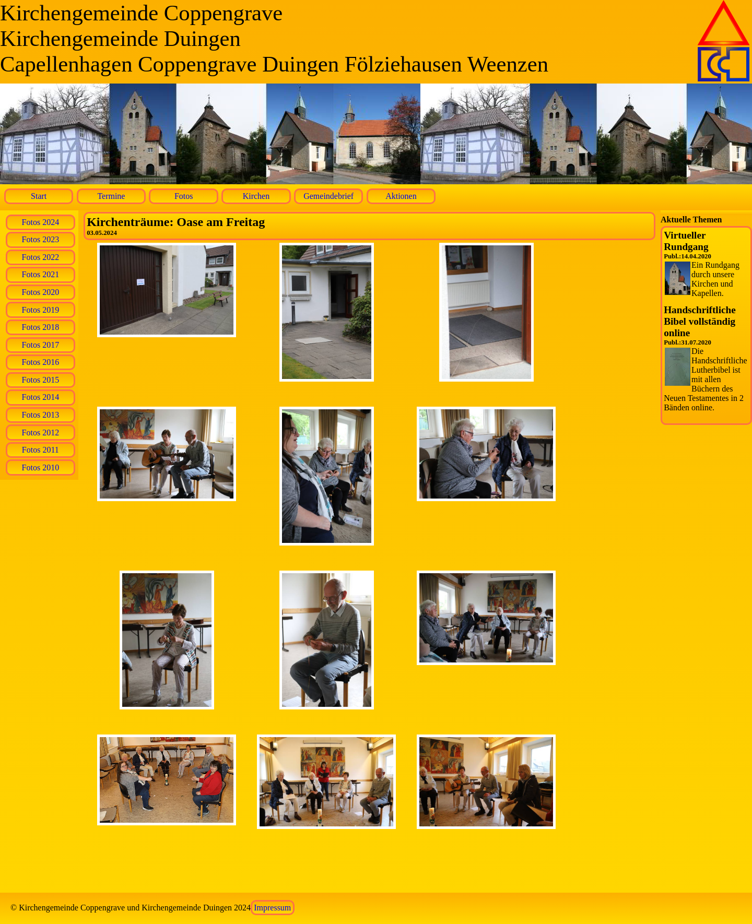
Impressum (272, 907)
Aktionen (401, 196)
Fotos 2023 (41, 239)
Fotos (183, 196)
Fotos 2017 (41, 344)
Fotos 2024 (41, 222)
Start (38, 196)
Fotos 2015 (41, 379)
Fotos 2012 (41, 432)
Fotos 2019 (41, 309)
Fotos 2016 (41, 362)
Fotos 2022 (41, 257)
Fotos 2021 (41, 274)
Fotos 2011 (40, 449)
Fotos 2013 (41, 414)
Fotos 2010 (41, 467)
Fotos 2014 (41, 397)
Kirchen (256, 196)
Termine (111, 196)
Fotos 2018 (41, 327)
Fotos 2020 (41, 292)
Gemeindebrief (328, 196)
